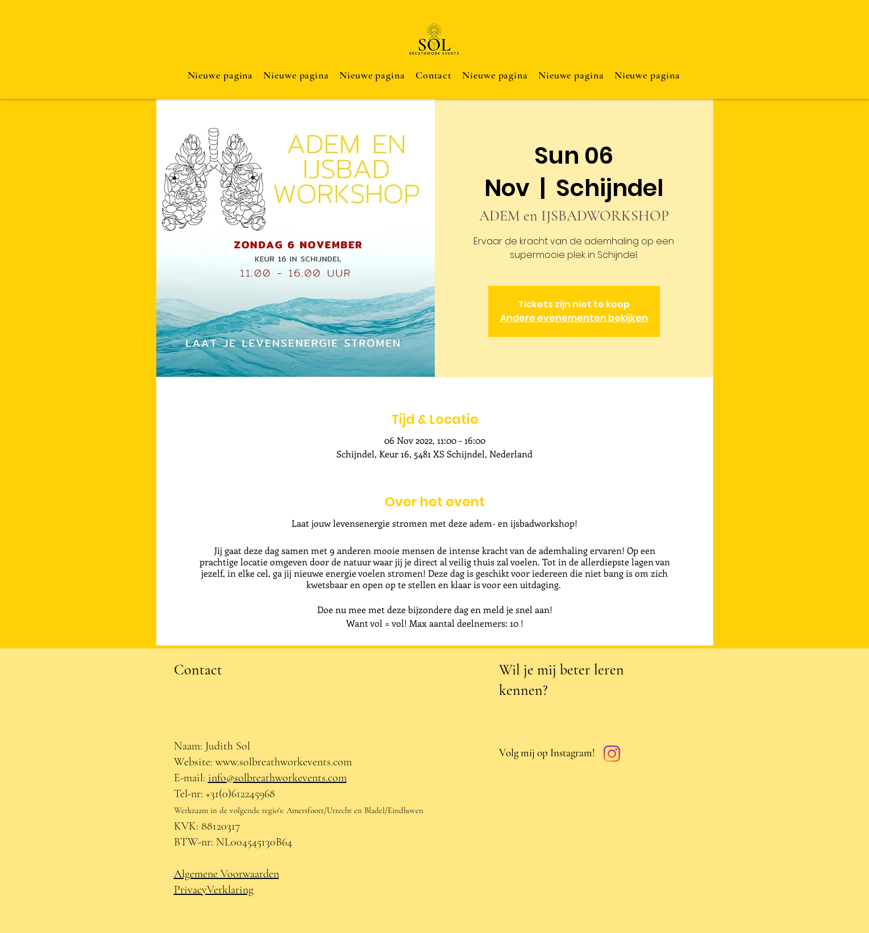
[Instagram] (612, 753)
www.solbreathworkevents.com (283, 762)
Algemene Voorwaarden (226, 874)
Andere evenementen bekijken (574, 317)
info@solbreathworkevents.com (277, 778)
